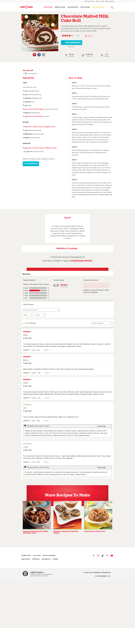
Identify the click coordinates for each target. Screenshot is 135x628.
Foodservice (46, 559)
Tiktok (102, 555)
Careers (55, 559)
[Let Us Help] (100, 1)
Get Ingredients (71, 42)
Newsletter (25, 559)
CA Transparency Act (103, 576)
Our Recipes (48, 7)
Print (88, 36)
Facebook (93, 555)
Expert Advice (60, 7)
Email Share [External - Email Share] (43, 54)
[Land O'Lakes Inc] (37, 572)
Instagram (98, 555)
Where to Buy (26, 555)
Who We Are (85, 7)
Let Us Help (37, 555)
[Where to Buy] (89, 1)
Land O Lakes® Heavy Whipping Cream (41, 126)
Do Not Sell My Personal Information (97, 572)
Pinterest (107, 555)
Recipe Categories (49, 555)
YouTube (112, 555)
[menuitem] (48, 7)
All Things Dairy (98, 7)
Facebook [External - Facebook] (39, 54)
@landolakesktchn (81, 260)
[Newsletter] (110, 1)
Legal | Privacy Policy (35, 575)
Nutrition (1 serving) (83, 248)
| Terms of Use (44, 575)
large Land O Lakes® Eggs (33, 109)
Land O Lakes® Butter (36, 116)
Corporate (36, 559)
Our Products (72, 7)
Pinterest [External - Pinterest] (34, 54)
